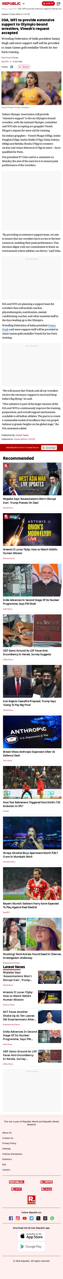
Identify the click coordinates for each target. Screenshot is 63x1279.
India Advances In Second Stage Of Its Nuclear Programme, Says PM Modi (31, 602)
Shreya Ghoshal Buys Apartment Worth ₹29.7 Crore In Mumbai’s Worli (30, 855)
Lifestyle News (9, 862)
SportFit (5, 61)
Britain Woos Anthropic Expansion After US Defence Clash (29, 753)
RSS (4, 1164)
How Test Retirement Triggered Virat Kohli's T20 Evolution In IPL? (31, 804)
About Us (7, 1132)
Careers (6, 1169)
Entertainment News (11, 963)
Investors (7, 1159)
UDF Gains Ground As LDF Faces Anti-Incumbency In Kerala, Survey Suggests (27, 652)
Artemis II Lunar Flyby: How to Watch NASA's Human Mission (30, 551)
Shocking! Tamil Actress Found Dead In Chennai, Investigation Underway (32, 956)
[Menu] (58, 3)
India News (7, 609)
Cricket (6, 811)
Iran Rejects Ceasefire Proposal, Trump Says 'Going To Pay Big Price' (29, 703)
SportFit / (13, 9)
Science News (9, 558)
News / (4, 9)
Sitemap (6, 1148)
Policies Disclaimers (12, 1154)
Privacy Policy (9, 1143)
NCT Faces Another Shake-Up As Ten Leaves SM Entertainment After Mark (18, 1017)
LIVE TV (48, 3)
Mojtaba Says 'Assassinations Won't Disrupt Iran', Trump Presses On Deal (29, 501)
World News (8, 508)
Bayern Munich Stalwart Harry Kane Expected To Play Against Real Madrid (31, 905)
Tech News (7, 761)
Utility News (8, 659)
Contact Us (7, 1138)
